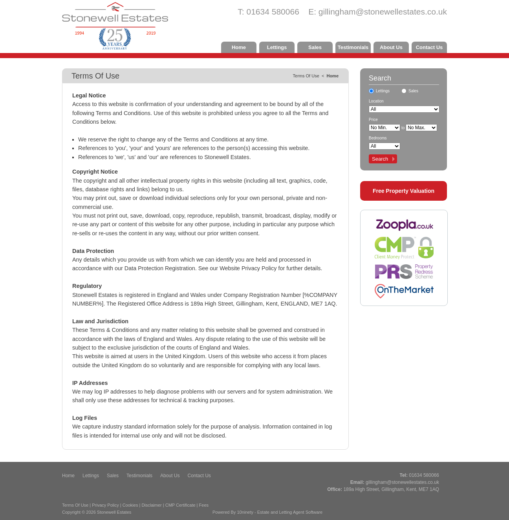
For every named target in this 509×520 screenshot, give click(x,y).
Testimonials (353, 47)
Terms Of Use (75, 505)
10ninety (245, 512)
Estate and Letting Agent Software (289, 512)
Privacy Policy (105, 505)
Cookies (130, 505)
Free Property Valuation (403, 191)
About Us (391, 47)
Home (239, 47)
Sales (315, 47)
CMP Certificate (180, 505)
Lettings (277, 47)
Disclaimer (151, 505)
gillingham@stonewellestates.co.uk (383, 11)
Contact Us (429, 47)
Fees (204, 505)
